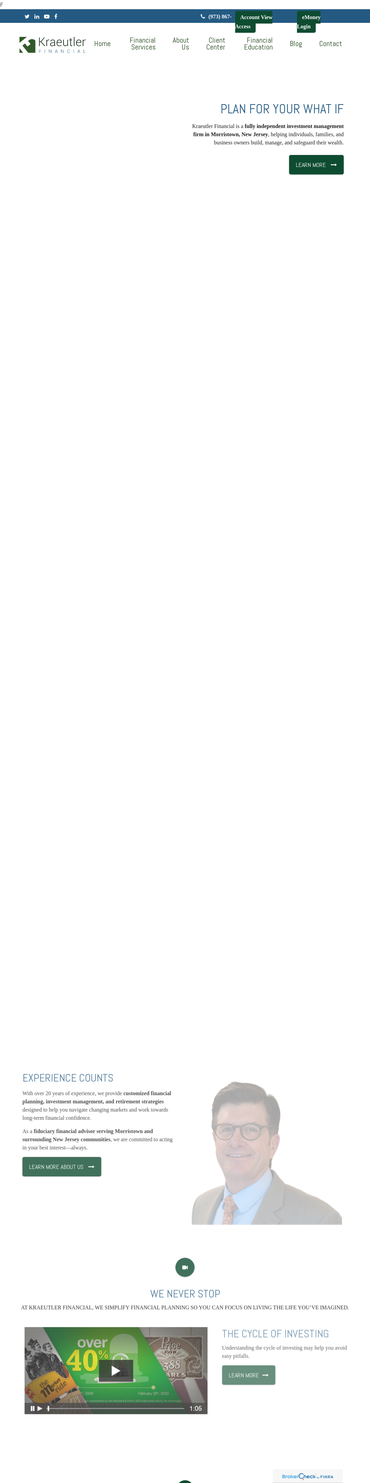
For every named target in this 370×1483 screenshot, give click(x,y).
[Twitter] (27, 17)
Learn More (261, 1381)
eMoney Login (309, 21)
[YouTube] (46, 17)
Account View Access (254, 21)
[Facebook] (55, 17)
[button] (142, 43)
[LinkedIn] (36, 17)
